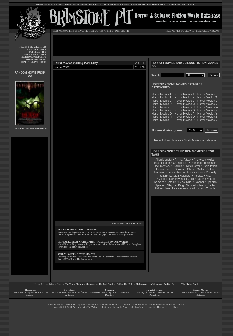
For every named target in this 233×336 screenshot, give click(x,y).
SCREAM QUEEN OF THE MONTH (76, 254)
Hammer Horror (163, 172)
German (179, 169)
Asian (211, 159)
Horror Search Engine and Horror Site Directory (30, 293)
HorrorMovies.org (55, 304)
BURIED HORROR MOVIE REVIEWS (77, 229)
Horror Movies (200, 290)
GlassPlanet (173, 307)
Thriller (211, 185)
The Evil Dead (106, 284)
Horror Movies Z (207, 116)
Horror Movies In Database (49, 4)
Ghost (190, 169)
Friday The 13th (124, 284)
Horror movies (59, 292)
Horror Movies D (162, 104)
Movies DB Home (186, 4)
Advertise (171, 4)
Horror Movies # (207, 120)
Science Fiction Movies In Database (82, 4)
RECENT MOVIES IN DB (32, 47)
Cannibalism (180, 162)
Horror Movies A (161, 94)
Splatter (160, 185)
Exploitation (210, 166)
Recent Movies (138, 4)
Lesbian (174, 175)
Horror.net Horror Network (171, 304)
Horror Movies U (207, 100)
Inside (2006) (62, 67)
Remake (159, 182)
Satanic (171, 182)
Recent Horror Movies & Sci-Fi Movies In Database (185, 140)
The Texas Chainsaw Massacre (80, 284)
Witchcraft (198, 188)
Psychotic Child (184, 178)
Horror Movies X (207, 110)
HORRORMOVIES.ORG (208, 31)
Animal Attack (183, 159)
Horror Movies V (207, 104)
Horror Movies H (162, 116)
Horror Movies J (184, 94)
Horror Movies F (161, 110)
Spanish (212, 182)
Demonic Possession (203, 162)
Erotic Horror (192, 166)
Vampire (170, 188)
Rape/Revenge (205, 178)
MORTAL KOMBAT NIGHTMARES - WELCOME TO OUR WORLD (93, 241)
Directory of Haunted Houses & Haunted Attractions (154, 293)
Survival (191, 185)
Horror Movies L (184, 100)
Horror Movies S (207, 94)
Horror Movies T (207, 97)
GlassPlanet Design (142, 307)
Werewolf (183, 188)
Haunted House (185, 172)
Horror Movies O (185, 110)
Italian (163, 175)
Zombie (210, 188)
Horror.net (30, 290)
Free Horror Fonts (156, 4)
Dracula (177, 166)
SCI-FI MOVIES (37, 52)
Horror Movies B (162, 97)
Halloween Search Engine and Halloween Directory (109, 293)
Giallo (200, 169)
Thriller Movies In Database (115, 4)
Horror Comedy (206, 172)
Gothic (210, 169)
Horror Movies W (207, 107)
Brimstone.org (72, 304)
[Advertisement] (29, 206)
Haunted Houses (154, 290)
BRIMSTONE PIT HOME (33, 62)
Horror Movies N (185, 107)
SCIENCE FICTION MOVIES (89, 31)
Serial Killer (185, 182)
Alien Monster (164, 159)
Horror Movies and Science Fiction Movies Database (201, 293)
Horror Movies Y (207, 113)
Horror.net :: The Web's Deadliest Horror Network (98, 307)
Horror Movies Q (185, 116)
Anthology (200, 159)
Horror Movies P (185, 113)
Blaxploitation (162, 162)
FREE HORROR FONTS (33, 57)
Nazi (208, 175)
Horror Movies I (161, 120)
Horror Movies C (162, 100)
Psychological (164, 178)
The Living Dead (189, 284)
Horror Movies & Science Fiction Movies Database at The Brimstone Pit (114, 304)
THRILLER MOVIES (35, 54)
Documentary (162, 166)
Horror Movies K (185, 97)
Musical (198, 175)
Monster (186, 175)
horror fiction (80, 292)
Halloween (141, 284)
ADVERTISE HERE (35, 59)
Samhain (109, 290)
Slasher (199, 182)
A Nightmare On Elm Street (164, 284)
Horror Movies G (162, 113)
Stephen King (175, 185)
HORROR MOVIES (62, 31)
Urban (159, 188)
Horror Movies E (162, 107)
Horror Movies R (185, 120)
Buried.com (69, 290)
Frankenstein (164, 169)
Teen (201, 185)
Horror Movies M (185, 104)
